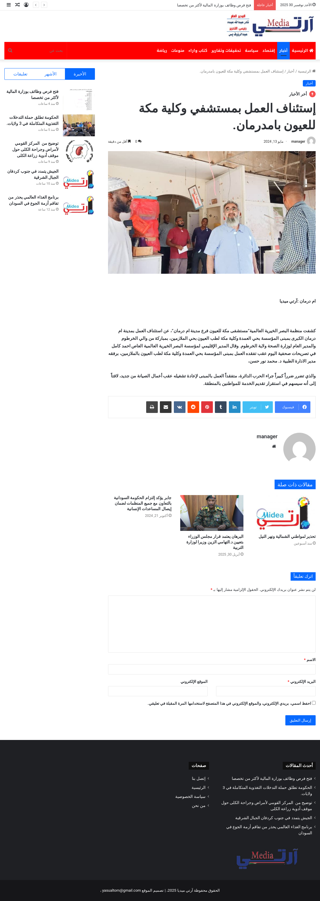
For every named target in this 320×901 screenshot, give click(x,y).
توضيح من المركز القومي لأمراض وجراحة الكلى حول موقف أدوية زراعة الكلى (35, 149)
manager (298, 141)
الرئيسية (303, 50)
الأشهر (50, 74)
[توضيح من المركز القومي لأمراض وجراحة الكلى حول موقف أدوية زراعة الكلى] (79, 151)
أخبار (283, 50)
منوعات (177, 50)
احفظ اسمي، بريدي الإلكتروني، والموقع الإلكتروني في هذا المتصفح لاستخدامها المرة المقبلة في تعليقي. (229, 703)
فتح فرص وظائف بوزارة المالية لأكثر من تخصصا (214, 5)
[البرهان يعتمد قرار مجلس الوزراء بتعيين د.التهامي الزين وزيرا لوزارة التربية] (212, 513)
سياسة (251, 50)
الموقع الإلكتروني (194, 681)
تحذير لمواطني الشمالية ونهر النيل (287, 536)
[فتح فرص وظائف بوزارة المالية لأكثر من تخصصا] (79, 99)
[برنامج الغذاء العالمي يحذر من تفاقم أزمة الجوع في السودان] (79, 205)
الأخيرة (80, 74)
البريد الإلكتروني (302, 681)
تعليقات (20, 74)
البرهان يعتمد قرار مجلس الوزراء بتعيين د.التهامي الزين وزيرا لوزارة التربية (215, 542)
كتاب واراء (197, 50)
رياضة (162, 50)
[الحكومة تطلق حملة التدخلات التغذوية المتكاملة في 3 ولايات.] (79, 125)
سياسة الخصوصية (190, 796)
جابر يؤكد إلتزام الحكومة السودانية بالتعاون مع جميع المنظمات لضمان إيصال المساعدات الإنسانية (143, 503)
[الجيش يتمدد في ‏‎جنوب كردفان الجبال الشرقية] (79, 179)
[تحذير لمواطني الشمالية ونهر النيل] (284, 513)
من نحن (198, 805)
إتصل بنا (198, 778)
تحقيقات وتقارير (226, 50)
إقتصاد (268, 50)
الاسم (310, 660)
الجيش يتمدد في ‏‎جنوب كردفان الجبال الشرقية (272, 817)
